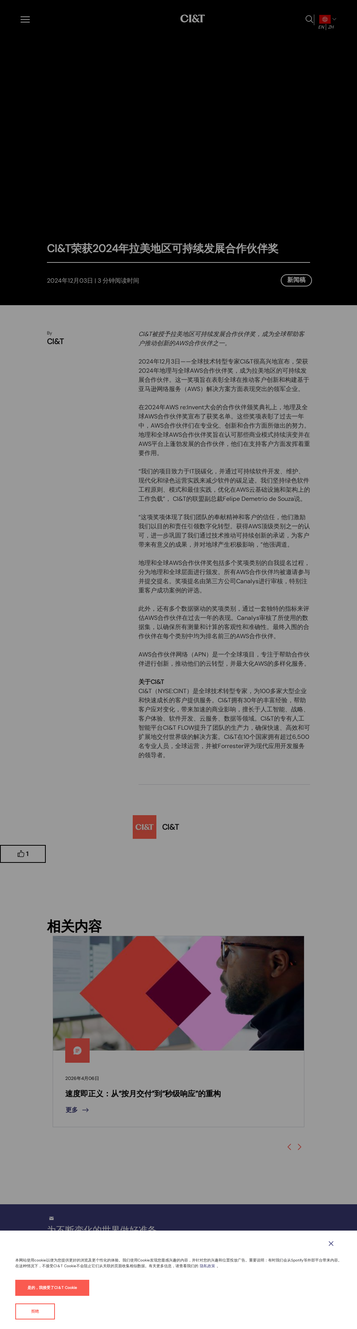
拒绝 (35, 1311)
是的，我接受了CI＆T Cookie (52, 1287)
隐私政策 (207, 1265)
